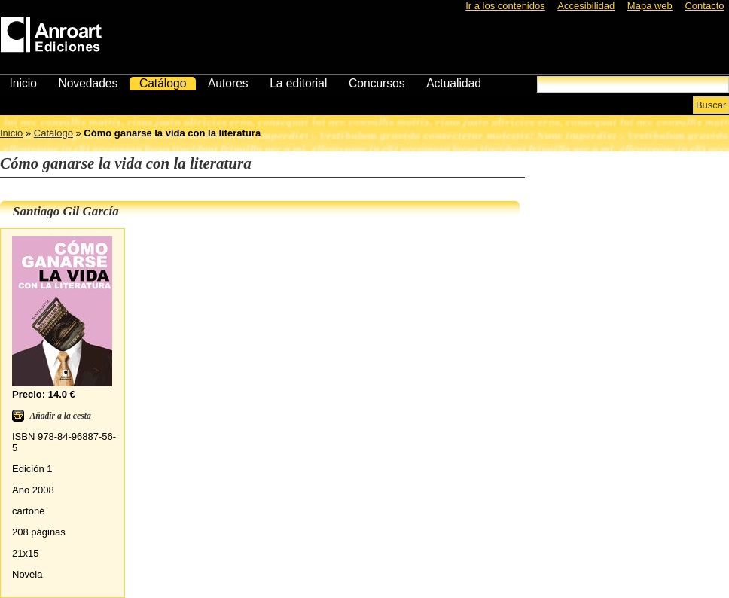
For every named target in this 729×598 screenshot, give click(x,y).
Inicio (22, 83)
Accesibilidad (586, 5)
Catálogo (162, 83)
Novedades (87, 83)
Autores (228, 83)
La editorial (298, 83)
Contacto (704, 5)
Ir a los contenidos (505, 5)
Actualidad (453, 83)
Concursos (377, 83)
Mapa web (650, 5)
